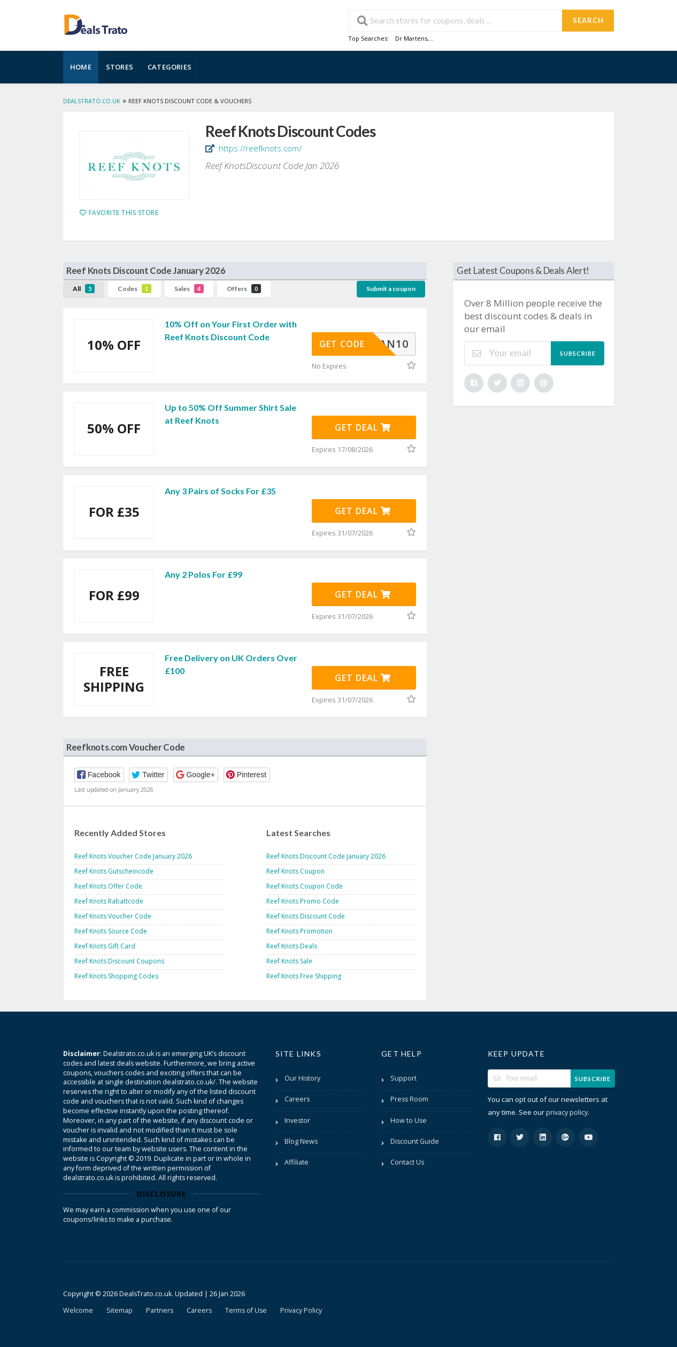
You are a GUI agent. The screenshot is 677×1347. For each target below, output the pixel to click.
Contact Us (407, 1162)
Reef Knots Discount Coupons (119, 961)
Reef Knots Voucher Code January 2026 (133, 856)
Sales (189, 288)
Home (80, 67)
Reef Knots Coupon (295, 871)
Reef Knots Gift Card (104, 946)
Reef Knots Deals (291, 946)
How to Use (408, 1120)
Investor (297, 1120)
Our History (302, 1078)
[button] (99, 775)
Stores (119, 67)
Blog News (301, 1141)
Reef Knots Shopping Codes (116, 976)
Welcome (78, 1310)
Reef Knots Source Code (110, 931)
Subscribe (578, 353)
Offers (244, 288)
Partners (159, 1310)
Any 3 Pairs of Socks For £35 (220, 491)
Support (403, 1078)
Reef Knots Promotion (299, 931)
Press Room (409, 1099)
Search (588, 20)
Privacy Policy (301, 1310)
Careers (297, 1099)
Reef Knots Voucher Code (112, 916)
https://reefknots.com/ (259, 148)
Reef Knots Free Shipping (303, 976)
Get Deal (363, 427)
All (84, 288)
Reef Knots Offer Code (108, 886)
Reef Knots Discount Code (305, 916)
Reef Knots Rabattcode (108, 901)
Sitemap (119, 1310)
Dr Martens (411, 38)
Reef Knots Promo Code (302, 901)
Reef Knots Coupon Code (304, 886)
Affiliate (296, 1162)
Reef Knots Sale (289, 961)
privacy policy (567, 1112)
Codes (134, 288)
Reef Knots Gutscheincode (113, 871)
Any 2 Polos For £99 (203, 574)
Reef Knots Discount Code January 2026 (326, 856)
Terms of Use (246, 1310)
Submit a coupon (391, 289)
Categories (169, 67)
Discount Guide (414, 1141)
